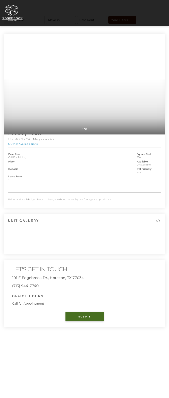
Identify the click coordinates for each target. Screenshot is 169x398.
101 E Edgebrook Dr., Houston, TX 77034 (48, 278)
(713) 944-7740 (25, 286)
